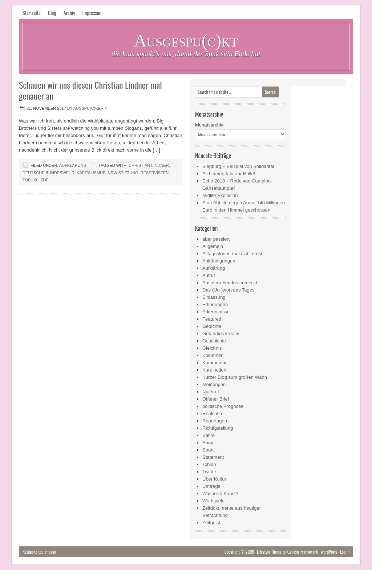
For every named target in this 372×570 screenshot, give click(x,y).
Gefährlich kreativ (220, 333)
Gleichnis (212, 348)
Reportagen (214, 421)
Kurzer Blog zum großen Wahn (234, 377)
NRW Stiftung (123, 172)
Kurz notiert (214, 370)
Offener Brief (215, 399)
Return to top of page (39, 552)
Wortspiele (213, 500)
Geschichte (214, 341)
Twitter (209, 471)
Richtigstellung (217, 428)
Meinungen (214, 384)
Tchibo (209, 464)
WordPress (328, 552)
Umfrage (211, 486)
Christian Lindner (149, 165)
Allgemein (212, 246)
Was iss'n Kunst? (220, 493)
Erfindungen (215, 304)
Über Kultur (214, 479)
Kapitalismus (91, 172)
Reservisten (155, 172)
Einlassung (214, 297)
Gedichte (211, 326)
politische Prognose (222, 406)
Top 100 (31, 180)
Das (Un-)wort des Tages (228, 290)
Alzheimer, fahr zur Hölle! (228, 173)
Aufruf (208, 275)
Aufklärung (72, 165)
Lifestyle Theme (269, 552)
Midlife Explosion (220, 195)
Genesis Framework (302, 552)
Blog (52, 12)
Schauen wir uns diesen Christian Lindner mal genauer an (90, 90)
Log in (344, 552)
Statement (213, 457)
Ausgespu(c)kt (186, 40)
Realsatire (213, 413)
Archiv (69, 12)
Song (207, 442)
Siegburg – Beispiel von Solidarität (238, 166)
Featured (211, 319)
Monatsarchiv (209, 125)
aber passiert (216, 239)
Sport (208, 450)
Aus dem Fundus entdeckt (229, 282)
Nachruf (210, 391)
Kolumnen (213, 355)
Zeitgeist (211, 522)
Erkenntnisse (216, 311)
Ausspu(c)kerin (90, 108)
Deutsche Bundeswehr (48, 172)
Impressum (92, 12)
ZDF (44, 180)
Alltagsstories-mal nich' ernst (232, 253)
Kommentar (214, 362)
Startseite (32, 12)
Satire (208, 435)
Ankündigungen (218, 261)
